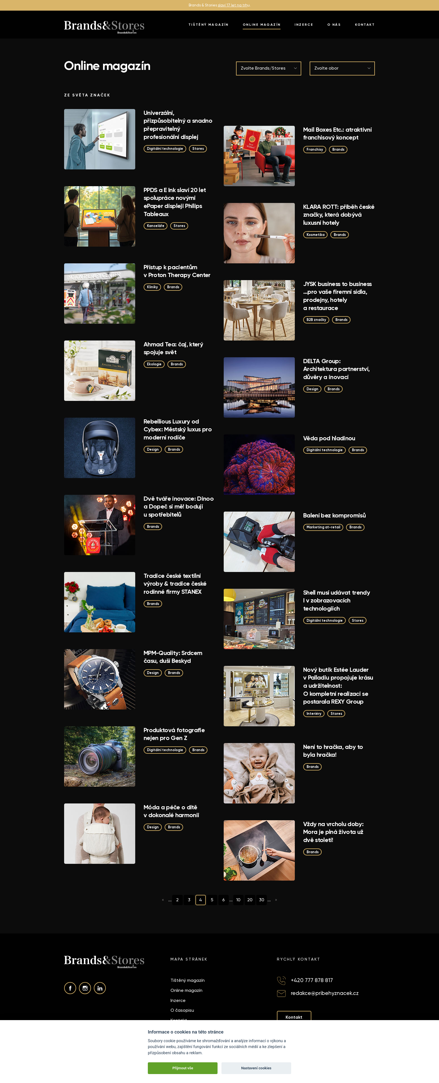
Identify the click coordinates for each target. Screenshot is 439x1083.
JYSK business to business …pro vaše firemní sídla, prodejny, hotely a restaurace (337, 296)
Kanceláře (156, 226)
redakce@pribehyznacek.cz (325, 993)
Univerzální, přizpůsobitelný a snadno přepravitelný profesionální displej (178, 125)
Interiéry (314, 714)
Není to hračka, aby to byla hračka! (333, 751)
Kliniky (152, 287)
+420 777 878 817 (312, 980)
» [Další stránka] (278, 900)
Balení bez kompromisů (334, 515)
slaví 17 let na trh (232, 5)
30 (263, 899)
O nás (334, 25)
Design (313, 389)
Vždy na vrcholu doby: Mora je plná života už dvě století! (333, 832)
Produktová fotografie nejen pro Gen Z (174, 734)
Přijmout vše (182, 1068)
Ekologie (155, 364)
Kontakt (365, 25)
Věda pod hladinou (329, 438)
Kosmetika (316, 235)
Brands (339, 150)
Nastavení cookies (256, 1068)
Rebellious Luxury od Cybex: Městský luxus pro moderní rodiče (178, 429)
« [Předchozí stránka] (161, 900)
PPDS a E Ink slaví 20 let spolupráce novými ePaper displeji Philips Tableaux (175, 202)
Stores (201, 149)
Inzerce (304, 25)
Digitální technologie (166, 149)
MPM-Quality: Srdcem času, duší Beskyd (173, 657)
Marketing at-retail (324, 527)
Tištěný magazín (208, 25)
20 (251, 899)
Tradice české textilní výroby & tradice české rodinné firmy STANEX (175, 583)
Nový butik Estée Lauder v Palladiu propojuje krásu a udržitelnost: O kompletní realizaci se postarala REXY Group (338, 685)
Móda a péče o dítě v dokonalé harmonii (171, 811)
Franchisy (315, 150)
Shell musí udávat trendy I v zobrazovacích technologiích (336, 600)
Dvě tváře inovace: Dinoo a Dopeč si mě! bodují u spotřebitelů (179, 506)
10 (239, 899)
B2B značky (317, 320)
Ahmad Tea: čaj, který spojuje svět (173, 348)
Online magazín (262, 25)
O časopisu (182, 1010)
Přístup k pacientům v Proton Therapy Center (177, 271)
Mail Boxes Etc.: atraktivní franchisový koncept (337, 133)
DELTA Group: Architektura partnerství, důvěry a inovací (336, 369)
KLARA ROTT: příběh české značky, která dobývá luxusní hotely (338, 214)
